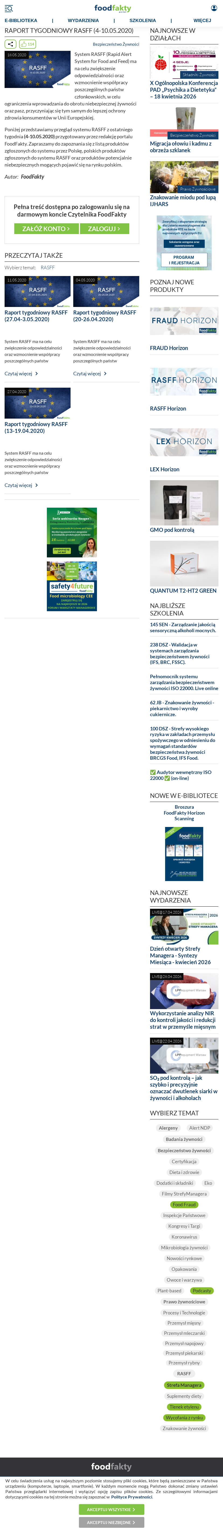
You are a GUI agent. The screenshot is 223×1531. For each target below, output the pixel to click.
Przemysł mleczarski (184, 1333)
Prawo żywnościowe (184, 1301)
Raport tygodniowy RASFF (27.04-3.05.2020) (36, 315)
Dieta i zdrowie (184, 1172)
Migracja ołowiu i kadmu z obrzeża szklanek (180, 146)
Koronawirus (184, 1237)
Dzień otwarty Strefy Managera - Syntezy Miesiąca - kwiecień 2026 (180, 955)
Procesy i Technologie (184, 1313)
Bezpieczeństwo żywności (184, 1150)
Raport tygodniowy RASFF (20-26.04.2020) (104, 315)
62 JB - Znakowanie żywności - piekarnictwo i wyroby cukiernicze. (182, 708)
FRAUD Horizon (169, 348)
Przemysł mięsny (184, 1323)
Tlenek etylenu (184, 1407)
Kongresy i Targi (184, 1226)
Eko (208, 1183)
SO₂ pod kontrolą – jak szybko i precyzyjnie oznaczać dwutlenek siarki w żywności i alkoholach (184, 1087)
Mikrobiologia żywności (184, 1247)
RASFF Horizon (168, 408)
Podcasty (202, 1290)
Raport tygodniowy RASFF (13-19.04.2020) (36, 427)
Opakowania (184, 1269)
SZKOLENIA (143, 20)
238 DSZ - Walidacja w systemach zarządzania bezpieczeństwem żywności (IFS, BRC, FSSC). (180, 653)
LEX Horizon (164, 469)
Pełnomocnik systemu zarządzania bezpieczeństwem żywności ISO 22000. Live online (184, 682)
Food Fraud (184, 1204)
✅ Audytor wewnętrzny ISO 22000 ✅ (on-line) (180, 775)
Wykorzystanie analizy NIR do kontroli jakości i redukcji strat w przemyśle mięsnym (183, 1020)
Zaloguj (102, 228)
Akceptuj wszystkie (109, 1509)
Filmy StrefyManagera (184, 1194)
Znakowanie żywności (184, 1428)
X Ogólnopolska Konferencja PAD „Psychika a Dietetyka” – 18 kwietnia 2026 (184, 90)
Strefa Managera (184, 1385)
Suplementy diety (184, 1396)
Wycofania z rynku (184, 1417)
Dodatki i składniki (174, 1183)
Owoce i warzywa (184, 1280)
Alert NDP (199, 1128)
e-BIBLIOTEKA (21, 20)
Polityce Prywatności (131, 1496)
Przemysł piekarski (184, 1353)
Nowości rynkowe (184, 1258)
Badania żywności (184, 1139)
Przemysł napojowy (184, 1343)
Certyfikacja (184, 1161)
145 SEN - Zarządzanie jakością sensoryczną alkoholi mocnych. (183, 627)
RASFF (48, 267)
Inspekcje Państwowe (184, 1215)
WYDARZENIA (83, 20)
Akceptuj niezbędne (109, 1522)
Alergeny (168, 1128)
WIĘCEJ (202, 20)
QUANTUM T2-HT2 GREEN (183, 590)
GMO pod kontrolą (172, 529)
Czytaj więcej (18, 373)
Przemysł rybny (184, 1363)
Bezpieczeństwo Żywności (116, 44)
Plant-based (170, 1290)
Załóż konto (43, 228)
